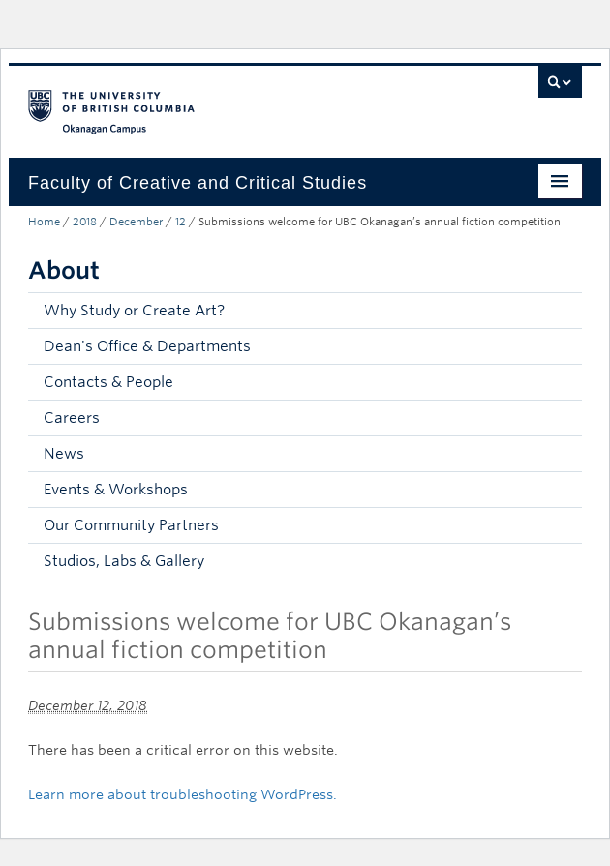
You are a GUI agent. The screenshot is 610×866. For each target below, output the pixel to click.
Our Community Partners (131, 525)
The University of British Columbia (221, 102)
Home (44, 221)
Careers (72, 418)
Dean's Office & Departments (147, 346)
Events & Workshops (116, 489)
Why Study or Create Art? (134, 310)
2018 (85, 221)
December (136, 221)
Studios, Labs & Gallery (124, 561)
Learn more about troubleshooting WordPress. (182, 794)
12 (180, 221)
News (64, 454)
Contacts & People (108, 382)
